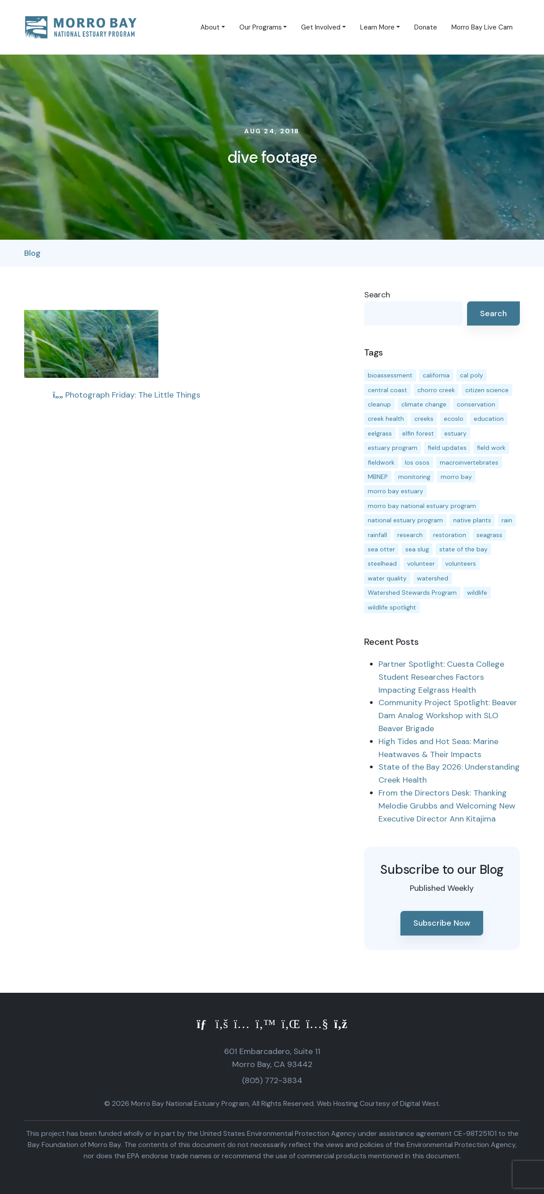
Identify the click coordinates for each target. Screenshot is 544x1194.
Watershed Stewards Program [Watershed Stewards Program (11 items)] (412, 593)
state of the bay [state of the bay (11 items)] (463, 549)
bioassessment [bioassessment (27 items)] (390, 375)
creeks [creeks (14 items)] (424, 419)
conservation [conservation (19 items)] (476, 404)
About (210, 27)
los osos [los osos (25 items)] (417, 462)
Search (377, 294)
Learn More (377, 27)
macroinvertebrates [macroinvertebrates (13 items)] (469, 462)
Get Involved (320, 27)
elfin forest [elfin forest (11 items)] (418, 433)
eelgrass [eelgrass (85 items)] (380, 433)
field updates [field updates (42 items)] (447, 448)
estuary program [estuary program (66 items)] (392, 448)
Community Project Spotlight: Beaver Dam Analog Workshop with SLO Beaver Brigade (447, 715)
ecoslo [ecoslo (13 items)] (453, 419)
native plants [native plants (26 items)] (472, 520)
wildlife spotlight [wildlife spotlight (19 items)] (392, 607)
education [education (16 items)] (489, 419)
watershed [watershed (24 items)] (432, 578)
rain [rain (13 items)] (507, 520)
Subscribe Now (441, 923)
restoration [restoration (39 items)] (449, 535)
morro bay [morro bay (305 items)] (456, 477)
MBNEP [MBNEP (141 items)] (378, 477)
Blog (32, 253)
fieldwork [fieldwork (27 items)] (381, 462)
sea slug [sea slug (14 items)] (417, 549)
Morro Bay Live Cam (482, 27)
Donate (425, 27)
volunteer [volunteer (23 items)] (421, 563)
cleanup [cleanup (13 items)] (379, 404)
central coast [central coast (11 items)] (387, 390)
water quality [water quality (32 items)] (387, 578)
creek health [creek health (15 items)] (386, 419)
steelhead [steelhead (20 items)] (382, 563)
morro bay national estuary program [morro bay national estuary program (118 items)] (422, 506)
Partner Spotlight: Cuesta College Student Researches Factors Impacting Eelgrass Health (441, 677)
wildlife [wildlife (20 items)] (477, 593)
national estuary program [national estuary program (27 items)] (405, 520)
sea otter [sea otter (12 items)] (381, 549)
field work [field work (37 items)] (491, 448)
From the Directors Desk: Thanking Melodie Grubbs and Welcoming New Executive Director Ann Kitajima (446, 806)
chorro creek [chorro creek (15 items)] (436, 390)
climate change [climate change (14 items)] (423, 404)
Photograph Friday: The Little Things (126, 395)
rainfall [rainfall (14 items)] (377, 535)
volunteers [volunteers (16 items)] (460, 563)
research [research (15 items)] (410, 535)
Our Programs (260, 27)
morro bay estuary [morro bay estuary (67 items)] (395, 491)
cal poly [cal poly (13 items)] (471, 375)
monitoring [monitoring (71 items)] (414, 477)
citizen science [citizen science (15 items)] (487, 390)
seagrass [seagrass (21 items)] (489, 535)
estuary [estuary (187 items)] (455, 433)
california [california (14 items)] (436, 375)
